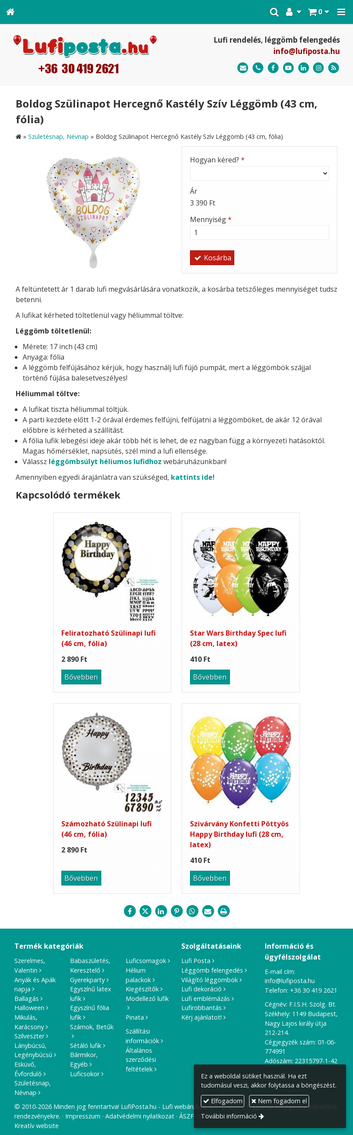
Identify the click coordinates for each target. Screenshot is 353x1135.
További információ (229, 1116)
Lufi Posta (195, 960)
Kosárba (212, 258)
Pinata (135, 1017)
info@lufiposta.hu (306, 51)
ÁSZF (186, 1116)
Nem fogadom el (279, 1101)
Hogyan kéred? (217, 160)
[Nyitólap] (10, 12)
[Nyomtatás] (223, 911)
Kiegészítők (142, 989)
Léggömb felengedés (212, 970)
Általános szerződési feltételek (141, 1059)
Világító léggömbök (209, 980)
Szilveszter (29, 1036)
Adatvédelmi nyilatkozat (139, 1116)
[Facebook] (273, 68)
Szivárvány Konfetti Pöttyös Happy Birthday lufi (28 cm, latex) (239, 834)
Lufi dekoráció (201, 989)
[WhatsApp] (192, 911)
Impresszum (82, 1116)
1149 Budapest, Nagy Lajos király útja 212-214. (301, 1023)
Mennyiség (211, 219)
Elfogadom (223, 1101)
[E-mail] (242, 68)
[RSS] (333, 68)
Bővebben (81, 677)
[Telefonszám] (258, 68)
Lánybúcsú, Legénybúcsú (33, 1050)
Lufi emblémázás (205, 998)
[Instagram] (318, 68)
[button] (341, 12)
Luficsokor (85, 1074)
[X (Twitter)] (145, 911)
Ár (193, 191)
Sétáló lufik (85, 1045)
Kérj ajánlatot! (201, 1017)
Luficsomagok (146, 960)
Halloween (29, 1008)
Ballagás (26, 998)
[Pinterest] (176, 911)
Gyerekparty (87, 980)
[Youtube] (288, 68)
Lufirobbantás (201, 1008)
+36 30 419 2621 (313, 990)
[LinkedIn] (303, 68)
